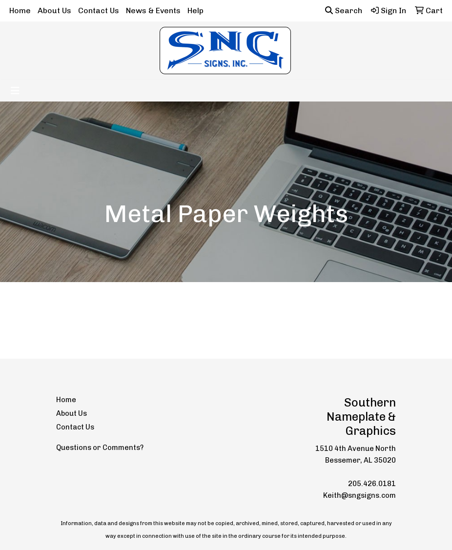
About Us (54, 10)
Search (343, 10)
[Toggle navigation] (15, 91)
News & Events (153, 10)
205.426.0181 (372, 483)
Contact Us (98, 10)
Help (195, 10)
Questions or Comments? (100, 447)
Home (20, 10)
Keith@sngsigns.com (359, 495)
